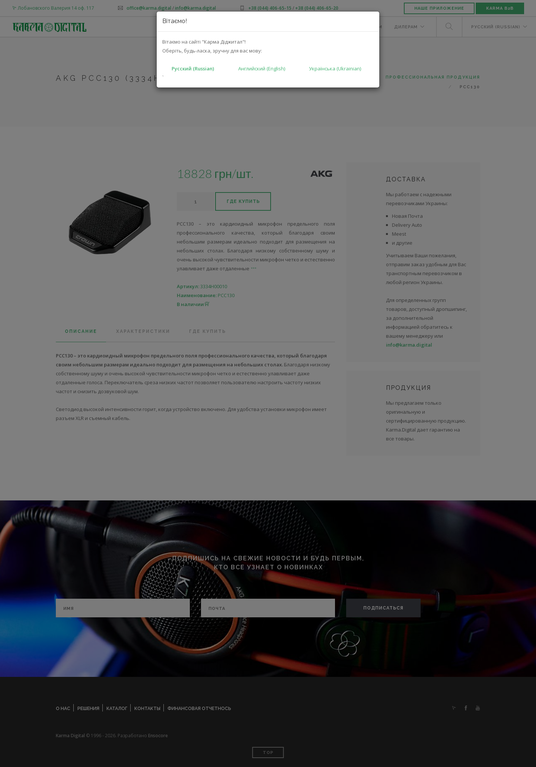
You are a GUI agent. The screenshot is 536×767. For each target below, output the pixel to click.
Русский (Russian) (193, 68)
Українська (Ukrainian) (335, 68)
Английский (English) (261, 68)
